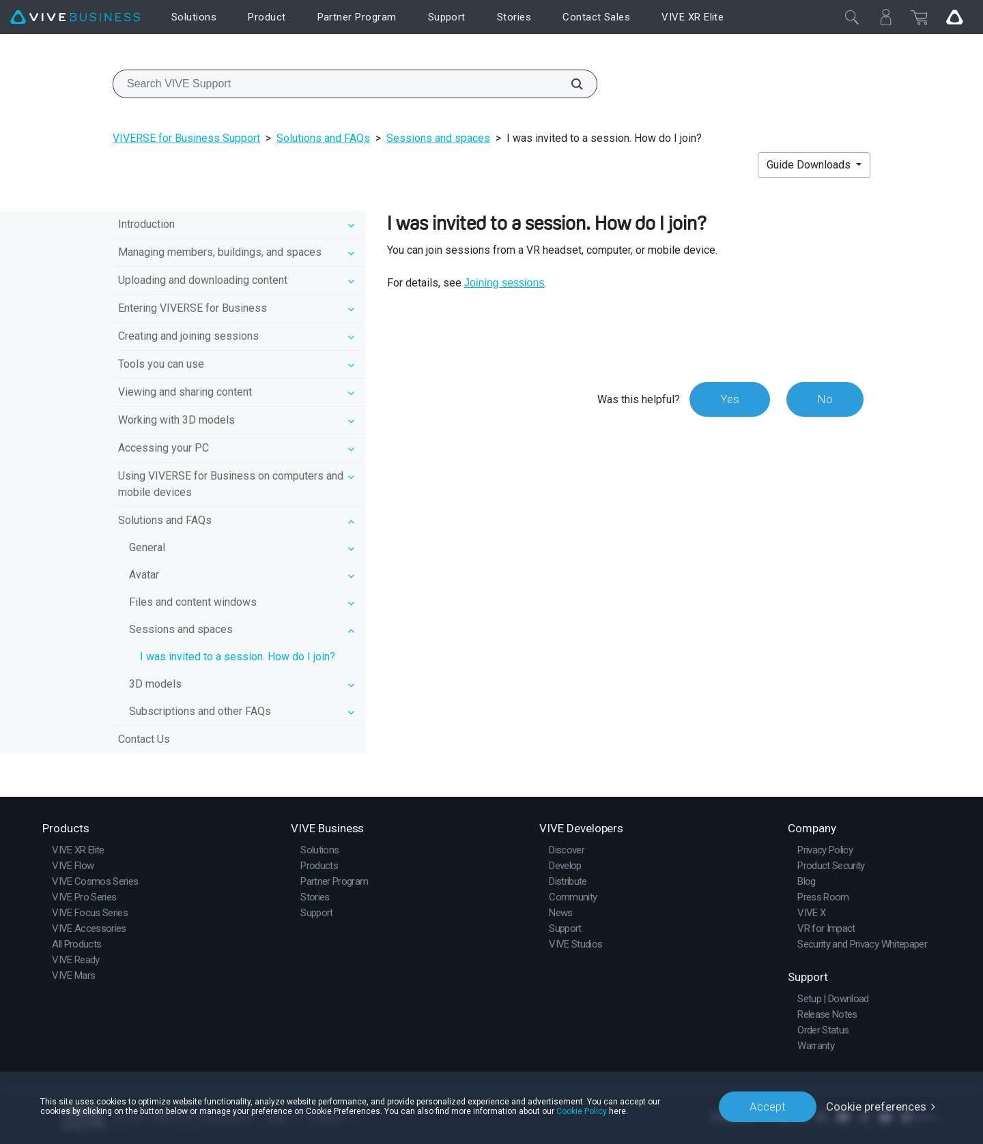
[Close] (852, 17)
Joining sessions (504, 283)
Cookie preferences (876, 1106)
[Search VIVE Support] (569, 84)
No (825, 399)
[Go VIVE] (954, 17)
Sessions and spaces (438, 138)
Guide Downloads (810, 164)
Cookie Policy (581, 1111)
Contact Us (144, 739)
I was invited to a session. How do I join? (237, 656)
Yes (729, 399)
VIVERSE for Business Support (186, 138)
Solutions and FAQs (323, 138)
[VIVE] (75, 17)
